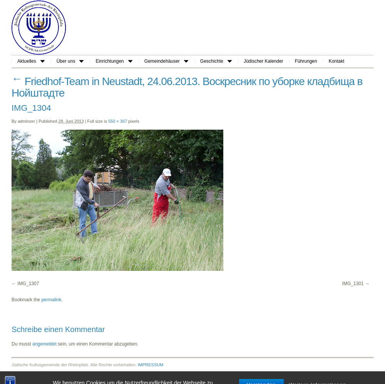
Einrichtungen (113, 61)
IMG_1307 (28, 283)
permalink (51, 299)
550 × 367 (117, 121)
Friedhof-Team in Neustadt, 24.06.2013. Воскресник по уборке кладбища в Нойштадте (187, 87)
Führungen (306, 61)
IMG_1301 (353, 283)
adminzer (26, 121)
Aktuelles (31, 61)
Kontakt (337, 61)
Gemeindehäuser (166, 61)
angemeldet (44, 344)
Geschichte (216, 61)
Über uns (70, 61)
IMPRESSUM (151, 364)
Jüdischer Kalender (263, 61)
